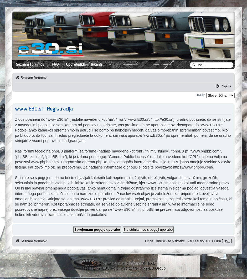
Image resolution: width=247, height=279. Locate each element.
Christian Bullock (141, 263)
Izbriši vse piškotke (171, 241)
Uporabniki (75, 64)
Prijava (226, 86)
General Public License (128, 157)
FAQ (55, 64)
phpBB (101, 268)
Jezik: (200, 95)
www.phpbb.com (45, 162)
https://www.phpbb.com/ (193, 167)
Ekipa (149, 241)
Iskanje (96, 64)
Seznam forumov (30, 64)
